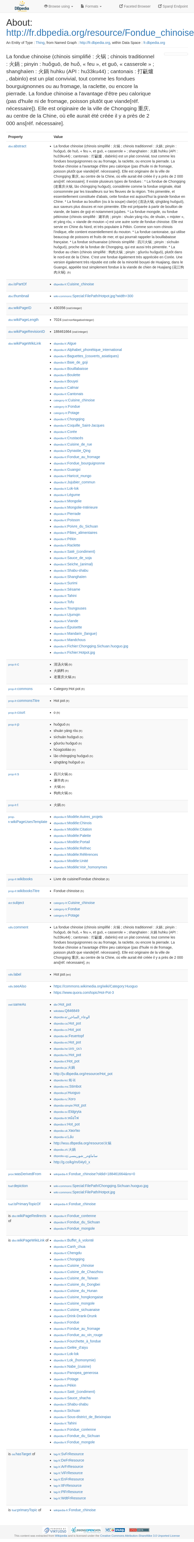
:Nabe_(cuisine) (72, 1366)
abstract (17, 146)
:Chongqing (69, 419)
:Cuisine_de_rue (73, 444)
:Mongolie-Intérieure (76, 507)
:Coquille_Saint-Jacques (79, 425)
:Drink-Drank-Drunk (75, 1316)
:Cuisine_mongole (74, 1303)
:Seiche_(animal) (73, 564)
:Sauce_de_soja (73, 558)
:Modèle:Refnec (72, 848)
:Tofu (64, 602)
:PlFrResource (68, 1492)
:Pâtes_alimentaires (75, 533)
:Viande (66, 621)
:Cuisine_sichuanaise (77, 1310)
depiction (18, 1186)
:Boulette (67, 375)
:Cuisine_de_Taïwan (76, 1278)
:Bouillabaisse (71, 369)
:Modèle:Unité (71, 861)
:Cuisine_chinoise (74, 284)
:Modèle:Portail (72, 842)
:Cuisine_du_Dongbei (77, 1284)
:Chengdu (68, 1253)
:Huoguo (67, 1093)
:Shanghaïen (70, 577)
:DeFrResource (69, 1460)
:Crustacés (68, 438)
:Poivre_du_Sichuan (76, 526)
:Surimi (65, 583)
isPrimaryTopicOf (24, 1204)
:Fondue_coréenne (75, 1216)
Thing (40, 43)
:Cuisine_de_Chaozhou (78, 1272)
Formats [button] (91, 6)
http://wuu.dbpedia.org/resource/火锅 (83, 1143)
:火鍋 (64, 1067)
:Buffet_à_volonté (74, 1240)
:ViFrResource (68, 1473)
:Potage (66, 413)
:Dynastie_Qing (72, 451)
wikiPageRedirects (29, 1216)
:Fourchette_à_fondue (77, 1341)
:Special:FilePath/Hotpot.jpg (84, 1192)
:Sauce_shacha (72, 1398)
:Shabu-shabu (71, 570)
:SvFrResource (69, 1454)
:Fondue (67, 406)
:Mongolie (68, 501)
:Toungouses (70, 608)
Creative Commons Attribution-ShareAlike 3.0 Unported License (140, 1535)
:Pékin (65, 539)
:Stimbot (67, 1086)
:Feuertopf (69, 1036)
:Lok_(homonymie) (75, 1360)
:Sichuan (67, 1411)
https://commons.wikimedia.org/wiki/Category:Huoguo (96, 986)
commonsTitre (24, 701)
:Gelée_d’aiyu (71, 1347)
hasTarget (21, 1454)
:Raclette (67, 545)
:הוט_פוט (68, 1049)
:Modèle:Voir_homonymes (80, 867)
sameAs (17, 1004)
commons (20, 689)
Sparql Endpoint (173, 6)
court (16, 712)
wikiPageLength (23, 320)
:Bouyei (66, 381)
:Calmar (66, 388)
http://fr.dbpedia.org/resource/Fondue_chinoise (100, 32)
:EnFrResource (69, 1479)
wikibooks (20, 879)
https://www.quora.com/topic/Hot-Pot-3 (84, 992)
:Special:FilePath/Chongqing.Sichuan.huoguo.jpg (101, 1186)
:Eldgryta (67, 1112)
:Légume (67, 495)
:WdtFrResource (70, 1498)
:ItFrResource (68, 1485)
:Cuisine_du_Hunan (75, 1291)
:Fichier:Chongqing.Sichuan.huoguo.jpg (91, 646)
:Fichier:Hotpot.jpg (74, 652)
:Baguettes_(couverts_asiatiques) (86, 356)
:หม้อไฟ (66, 1118)
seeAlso (17, 986)
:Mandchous (70, 640)
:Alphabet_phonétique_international (88, 350)
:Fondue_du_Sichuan (77, 1222)
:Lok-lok (66, 488)
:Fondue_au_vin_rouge (78, 1335)
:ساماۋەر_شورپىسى (76, 1156)
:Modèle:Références (76, 854)
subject (16, 903)
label (14, 974)
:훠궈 (65, 1080)
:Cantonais (68, 394)
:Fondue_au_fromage (77, 457)
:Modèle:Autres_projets (78, 817)
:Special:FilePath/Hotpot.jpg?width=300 (93, 296)
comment (18, 927)
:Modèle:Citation (73, 829)
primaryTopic (24, 1510)
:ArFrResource (68, 1467)
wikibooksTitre (24, 891)
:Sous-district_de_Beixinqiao (82, 1417)
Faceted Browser (135, 6)
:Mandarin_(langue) (75, 633)
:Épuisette (68, 627)
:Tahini (65, 596)
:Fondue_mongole (74, 1228)
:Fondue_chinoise (75, 1204)
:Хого (65, 1099)
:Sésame (67, 589)
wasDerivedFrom (24, 1174)
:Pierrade (67, 514)
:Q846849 (66, 1011)
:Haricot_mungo (72, 476)
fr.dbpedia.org (154, 43)
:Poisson (67, 520)
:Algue (65, 343)
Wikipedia (61, 1535)
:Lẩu (64, 1137)
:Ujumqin (67, 615)
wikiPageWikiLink (24, 343)
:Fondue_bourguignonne (79, 463)
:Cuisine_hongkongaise (78, 1297)
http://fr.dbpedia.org (95, 43)
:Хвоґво (67, 1130)
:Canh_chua (70, 1247)
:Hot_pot (62, 1004)
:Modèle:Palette (72, 836)
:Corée (65, 432)
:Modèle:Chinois (73, 823)
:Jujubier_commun (74, 482)
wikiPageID (20, 308)
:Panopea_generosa (76, 1373)
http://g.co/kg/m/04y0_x (72, 1162)
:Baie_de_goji (71, 362)
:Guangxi (67, 469)
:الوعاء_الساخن (72, 1017)
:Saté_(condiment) (74, 551)
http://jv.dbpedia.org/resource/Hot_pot (83, 1074)
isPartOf (17, 284)
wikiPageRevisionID (26, 331)
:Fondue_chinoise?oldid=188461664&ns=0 (94, 1174)
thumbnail (18, 296)
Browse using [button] (58, 6)
